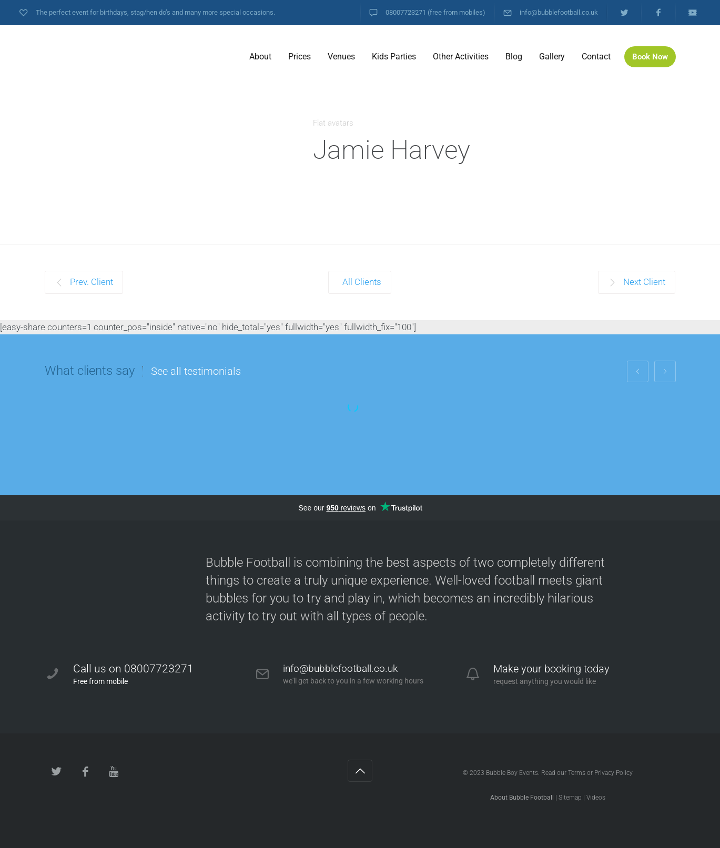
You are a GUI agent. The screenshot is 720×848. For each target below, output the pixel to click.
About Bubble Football (522, 797)
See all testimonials (196, 371)
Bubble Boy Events (512, 773)
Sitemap (570, 797)
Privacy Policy (613, 773)
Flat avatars (333, 123)
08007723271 (406, 12)
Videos (595, 797)
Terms (576, 773)
